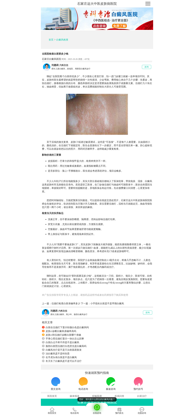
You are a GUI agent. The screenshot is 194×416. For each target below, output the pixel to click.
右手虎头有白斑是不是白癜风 (59, 357)
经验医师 (97, 396)
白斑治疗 (142, 396)
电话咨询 (74, 410)
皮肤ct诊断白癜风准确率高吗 (59, 331)
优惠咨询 (142, 410)
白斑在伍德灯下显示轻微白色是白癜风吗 (65, 327)
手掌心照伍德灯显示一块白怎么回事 (63, 338)
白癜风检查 (62, 39)
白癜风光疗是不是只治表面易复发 (62, 349)
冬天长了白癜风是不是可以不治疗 (62, 361)
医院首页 (52, 396)
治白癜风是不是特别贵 (56, 353)
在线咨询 (97, 408)
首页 (51, 39)
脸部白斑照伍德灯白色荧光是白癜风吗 (64, 346)
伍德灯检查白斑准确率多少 (65, 303)
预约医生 (119, 410)
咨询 (146, 67)
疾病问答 (119, 396)
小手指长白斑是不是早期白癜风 (107, 303)
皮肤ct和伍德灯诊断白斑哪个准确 (61, 334)
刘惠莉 (55, 65)
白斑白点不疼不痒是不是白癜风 (60, 342)
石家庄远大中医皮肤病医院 (97, 4)
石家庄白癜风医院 (51, 59)
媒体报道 (74, 396)
